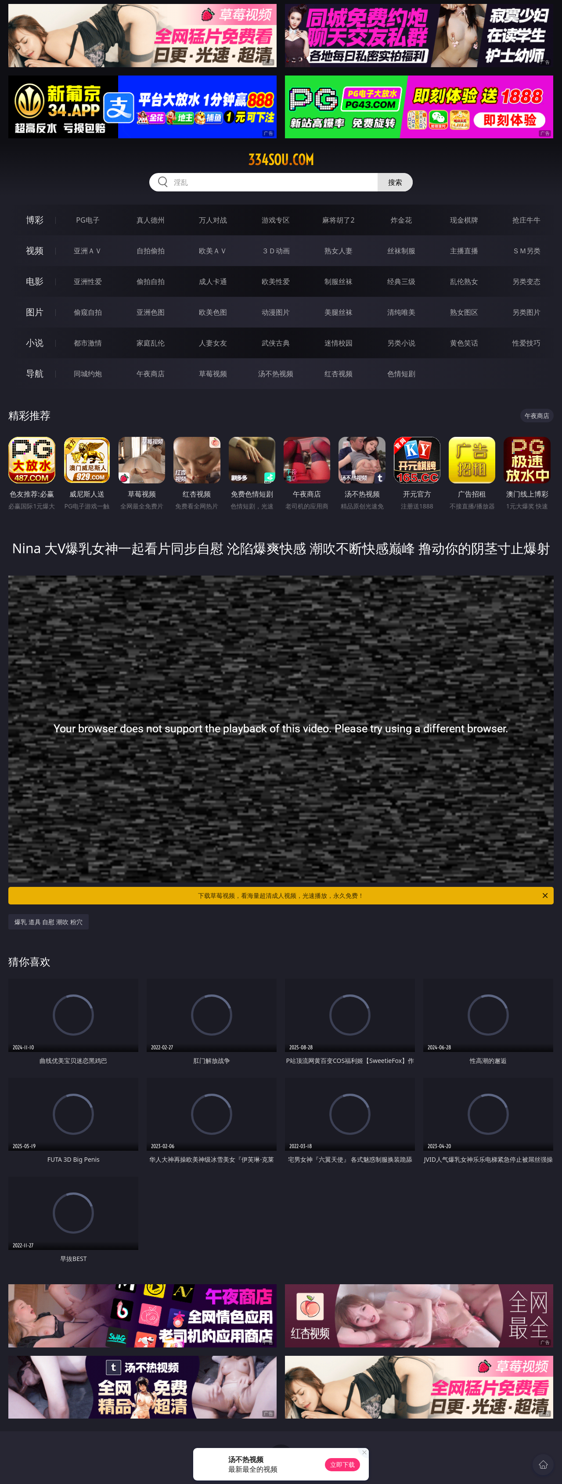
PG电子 (87, 220)
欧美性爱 (276, 281)
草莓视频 (213, 373)
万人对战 (213, 220)
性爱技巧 (526, 343)
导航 (34, 373)
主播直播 (464, 251)
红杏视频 (338, 373)
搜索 (395, 182)
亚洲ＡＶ (88, 251)
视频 (34, 250)
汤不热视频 (275, 373)
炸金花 (401, 220)
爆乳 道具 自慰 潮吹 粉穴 (48, 922)
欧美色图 (213, 312)
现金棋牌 (464, 220)
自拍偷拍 (151, 251)
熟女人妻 (338, 251)
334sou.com (281, 160)
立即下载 (342, 1464)
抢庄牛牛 (526, 220)
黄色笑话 (464, 343)
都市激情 (88, 343)
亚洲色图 (151, 312)
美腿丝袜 (338, 312)
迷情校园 (338, 343)
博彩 (34, 220)
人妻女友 (213, 343)
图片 (34, 312)
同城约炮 (88, 373)
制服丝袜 (338, 281)
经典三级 (401, 281)
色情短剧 (401, 373)
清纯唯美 (401, 312)
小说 (34, 343)
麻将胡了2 (338, 220)
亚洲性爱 (88, 281)
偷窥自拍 (88, 312)
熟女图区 (464, 312)
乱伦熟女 (464, 281)
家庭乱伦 (151, 343)
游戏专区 (276, 220)
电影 (34, 281)
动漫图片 (276, 312)
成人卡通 (213, 281)
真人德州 (151, 220)
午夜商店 (151, 373)
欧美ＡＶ (213, 251)
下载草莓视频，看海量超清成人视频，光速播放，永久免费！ (373, 895)
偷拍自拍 (151, 281)
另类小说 (401, 343)
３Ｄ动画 (276, 251)
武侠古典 (276, 343)
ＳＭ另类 (526, 251)
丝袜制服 (401, 251)
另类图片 (526, 312)
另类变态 (526, 281)
